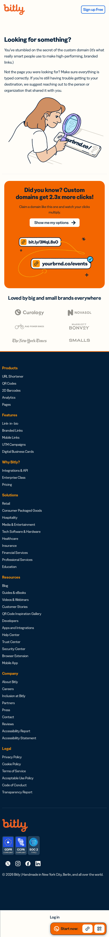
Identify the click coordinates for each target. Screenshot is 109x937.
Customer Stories (15, 607)
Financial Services (15, 552)
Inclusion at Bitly (13, 696)
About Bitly (10, 682)
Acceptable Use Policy (17, 778)
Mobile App (10, 663)
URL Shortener (12, 376)
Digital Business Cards (18, 451)
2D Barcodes (11, 390)
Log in (55, 917)
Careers (8, 689)
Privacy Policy (12, 757)
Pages (6, 404)
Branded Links (12, 430)
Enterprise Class (13, 477)
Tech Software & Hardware (21, 531)
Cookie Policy (11, 764)
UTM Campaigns (14, 444)
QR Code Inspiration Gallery (21, 614)
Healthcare (10, 538)
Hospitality (9, 517)
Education (9, 566)
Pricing (7, 484)
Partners (8, 703)
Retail (6, 503)
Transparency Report (17, 792)
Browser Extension (15, 656)
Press (6, 710)
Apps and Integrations (18, 628)
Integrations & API (15, 470)
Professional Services (17, 559)
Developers (10, 621)
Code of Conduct (14, 785)
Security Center (13, 649)
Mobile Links (10, 437)
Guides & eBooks (14, 592)
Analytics (8, 397)
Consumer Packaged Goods (22, 510)
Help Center (11, 635)
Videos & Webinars (15, 599)
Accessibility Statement (19, 738)
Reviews (8, 724)
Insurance (9, 545)
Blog (5, 585)
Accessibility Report (16, 731)
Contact (8, 717)
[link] (8, 863)
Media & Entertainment (18, 524)
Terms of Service (14, 771)
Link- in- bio (10, 423)
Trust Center (11, 642)
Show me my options (51, 222)
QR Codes (9, 383)
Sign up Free (93, 9)
